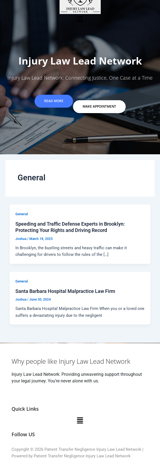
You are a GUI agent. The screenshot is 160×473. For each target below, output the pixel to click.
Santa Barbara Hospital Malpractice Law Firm (65, 291)
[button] (79, 19)
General (21, 214)
